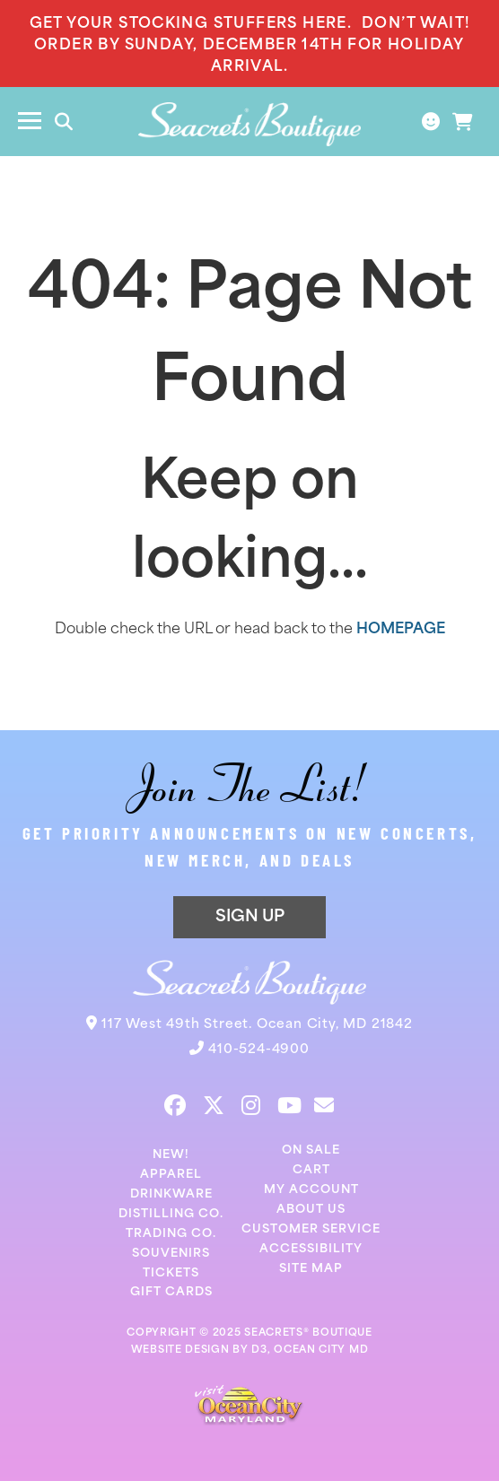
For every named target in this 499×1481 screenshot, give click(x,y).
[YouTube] (289, 1105)
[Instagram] (250, 1105)
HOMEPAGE (400, 630)
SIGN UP (250, 917)
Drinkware (171, 1194)
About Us (311, 1209)
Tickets (171, 1273)
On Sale (311, 1150)
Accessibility (311, 1249)
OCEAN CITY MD (321, 1350)
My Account (311, 1190)
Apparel (171, 1174)
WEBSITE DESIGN (180, 1350)
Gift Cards (171, 1292)
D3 (259, 1350)
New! (171, 1155)
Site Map (311, 1269)
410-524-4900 (259, 1050)
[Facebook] (175, 1105)
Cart (311, 1170)
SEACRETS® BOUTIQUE (308, 1333)
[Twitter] (213, 1105)
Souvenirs (171, 1253)
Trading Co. (171, 1234)
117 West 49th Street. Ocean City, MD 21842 (257, 1025)
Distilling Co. (170, 1214)
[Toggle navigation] (29, 121)
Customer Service (311, 1229)
